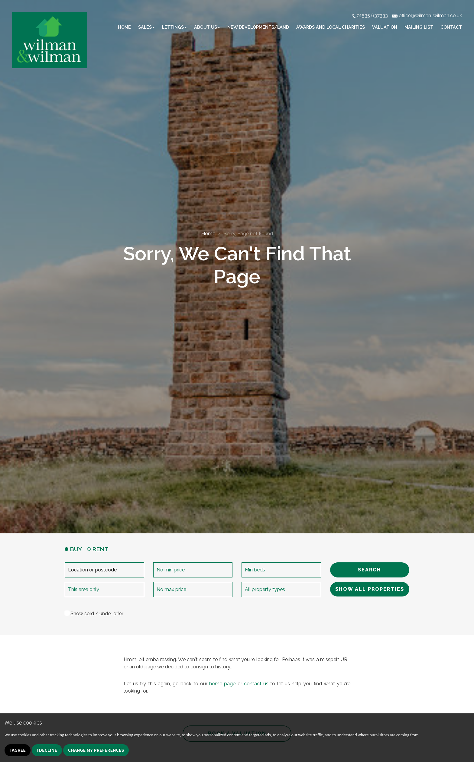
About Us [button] (207, 27)
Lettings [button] (174, 27)
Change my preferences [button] (96, 750)
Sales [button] (146, 27)
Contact (451, 27)
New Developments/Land (258, 27)
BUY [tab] (73, 549)
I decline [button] (47, 750)
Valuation (384, 27)
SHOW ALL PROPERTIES (369, 589)
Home (124, 27)
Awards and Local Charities (330, 27)
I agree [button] (17, 750)
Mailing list (418, 27)
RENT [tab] (98, 549)
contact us (256, 683)
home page (222, 683)
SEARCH (369, 570)
